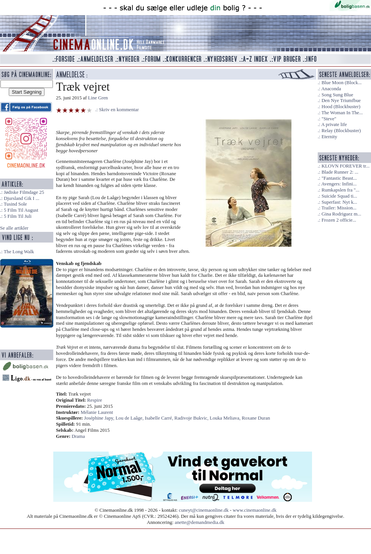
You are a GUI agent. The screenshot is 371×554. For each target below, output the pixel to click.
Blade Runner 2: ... (340, 172)
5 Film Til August (21, 210)
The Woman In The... (342, 112)
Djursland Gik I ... (21, 198)
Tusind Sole (15, 204)
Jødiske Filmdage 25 (24, 192)
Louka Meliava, (226, 418)
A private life (334, 124)
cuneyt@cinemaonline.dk (204, 510)
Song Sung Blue (337, 94)
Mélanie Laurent (97, 412)
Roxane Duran (256, 418)
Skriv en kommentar (119, 109)
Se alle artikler (14, 228)
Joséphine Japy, (100, 418)
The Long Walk (19, 251)
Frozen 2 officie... (339, 220)
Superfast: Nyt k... (339, 202)
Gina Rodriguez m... (341, 214)
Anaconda (331, 88)
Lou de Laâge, (130, 418)
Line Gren (98, 98)
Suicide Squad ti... (339, 196)
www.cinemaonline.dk (255, 510)
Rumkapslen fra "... (340, 190)
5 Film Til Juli (18, 216)
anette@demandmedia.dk (199, 522)
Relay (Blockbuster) (341, 130)
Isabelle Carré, (160, 418)
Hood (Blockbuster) (341, 106)
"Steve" (329, 118)
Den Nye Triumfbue (341, 100)
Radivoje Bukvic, (192, 418)
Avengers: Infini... (339, 184)
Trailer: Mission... (339, 208)
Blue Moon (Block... (342, 82)
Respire (94, 400)
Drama (78, 436)
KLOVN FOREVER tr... (345, 166)
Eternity (329, 136)
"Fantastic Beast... (339, 178)
